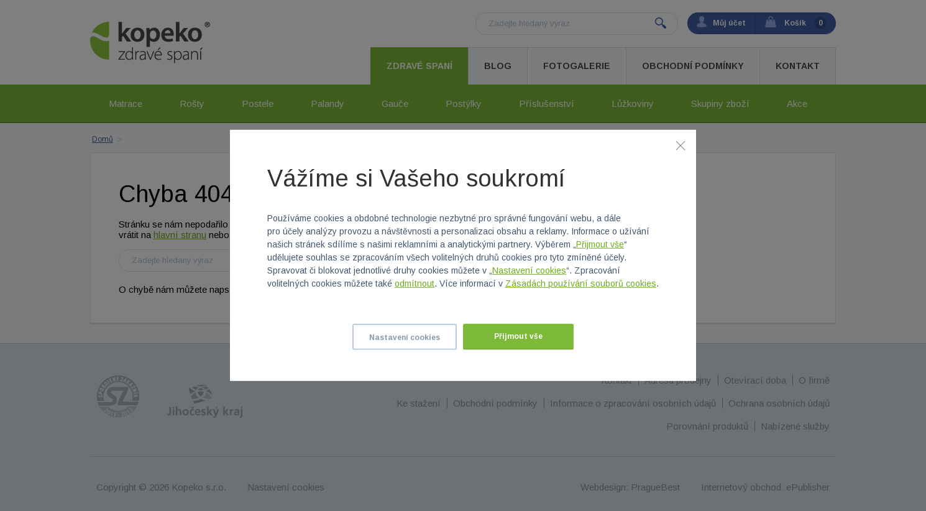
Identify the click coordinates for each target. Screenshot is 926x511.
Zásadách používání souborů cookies (580, 283)
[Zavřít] (680, 145)
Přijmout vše (600, 244)
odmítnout (414, 283)
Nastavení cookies (529, 270)
